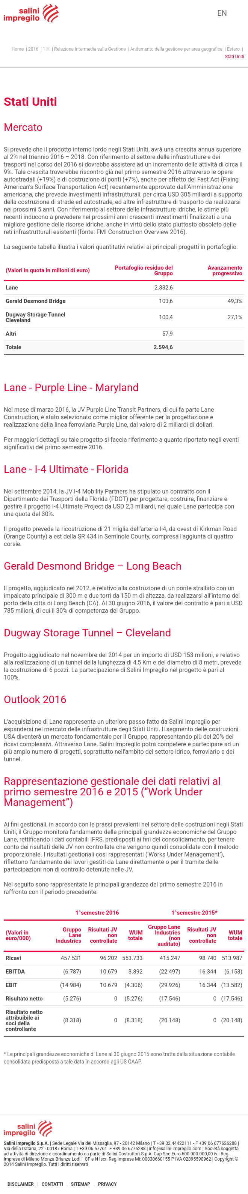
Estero (233, 49)
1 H (46, 49)
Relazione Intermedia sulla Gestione (90, 49)
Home (18, 49)
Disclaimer (21, 1184)
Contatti (52, 1184)
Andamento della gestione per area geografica (176, 49)
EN (222, 13)
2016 (33, 49)
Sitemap (80, 1184)
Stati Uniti (234, 56)
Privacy (107, 1184)
